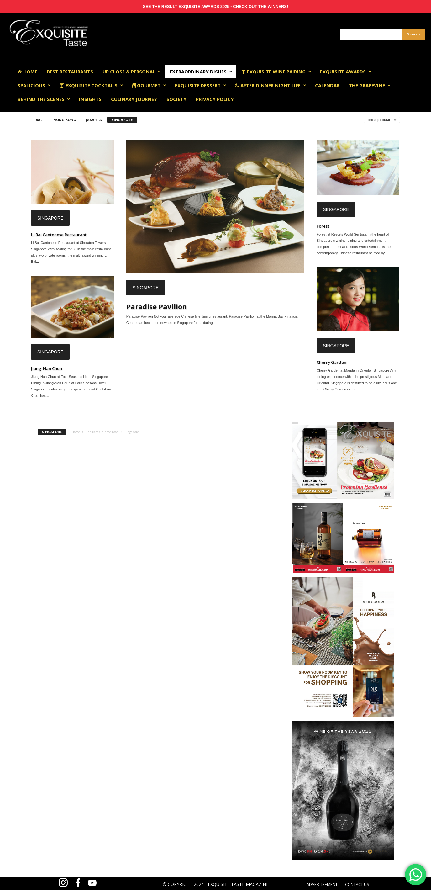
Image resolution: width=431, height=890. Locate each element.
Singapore (122, 119)
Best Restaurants (70, 71)
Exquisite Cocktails (91, 85)
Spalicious (34, 85)
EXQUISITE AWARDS (345, 71)
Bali (40, 119)
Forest (323, 226)
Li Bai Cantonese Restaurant (59, 234)
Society (176, 99)
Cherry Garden (331, 362)
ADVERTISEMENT (322, 884)
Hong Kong (64, 119)
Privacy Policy (215, 99)
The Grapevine (370, 85)
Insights (90, 99)
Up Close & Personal (131, 71)
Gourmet (149, 85)
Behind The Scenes (44, 99)
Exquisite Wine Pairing (276, 71)
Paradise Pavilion (156, 306)
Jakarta (94, 119)
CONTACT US (357, 884)
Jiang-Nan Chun (46, 368)
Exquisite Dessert (200, 85)
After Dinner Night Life (270, 85)
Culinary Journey (134, 99)
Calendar (327, 85)
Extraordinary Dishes (201, 71)
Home (27, 71)
